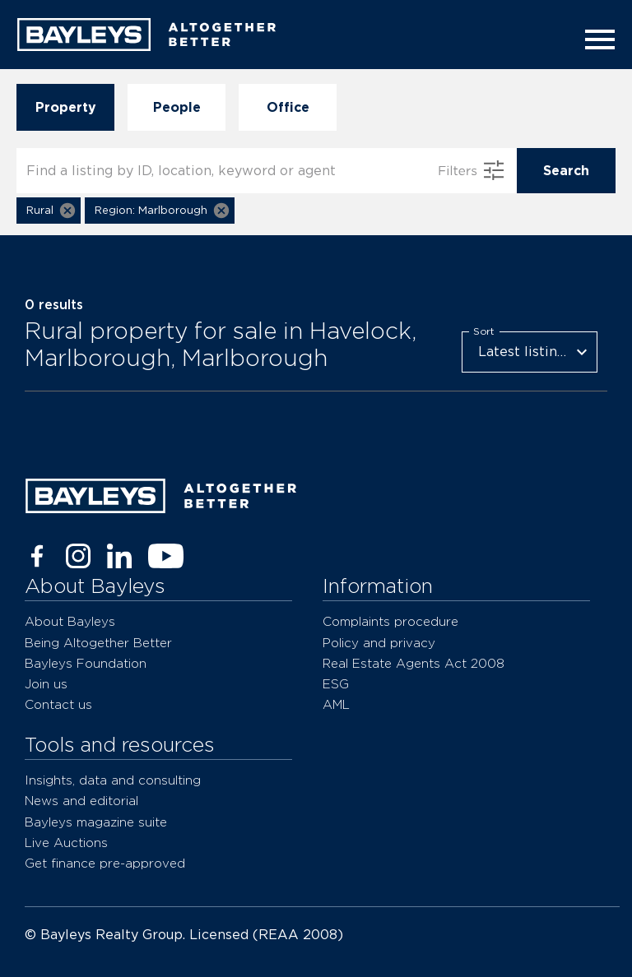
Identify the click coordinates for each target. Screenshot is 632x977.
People (176, 107)
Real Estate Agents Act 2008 (413, 663)
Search (566, 170)
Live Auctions (66, 842)
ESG (336, 684)
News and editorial (81, 800)
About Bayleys (70, 621)
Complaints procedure (390, 621)
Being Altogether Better (98, 643)
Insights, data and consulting (113, 780)
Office (287, 107)
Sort (484, 330)
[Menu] (595, 39)
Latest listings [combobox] (525, 351)
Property (65, 107)
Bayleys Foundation (85, 663)
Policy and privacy (379, 643)
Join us (46, 684)
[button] (48, 210)
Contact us (58, 704)
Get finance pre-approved (105, 863)
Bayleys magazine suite (96, 822)
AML (336, 704)
